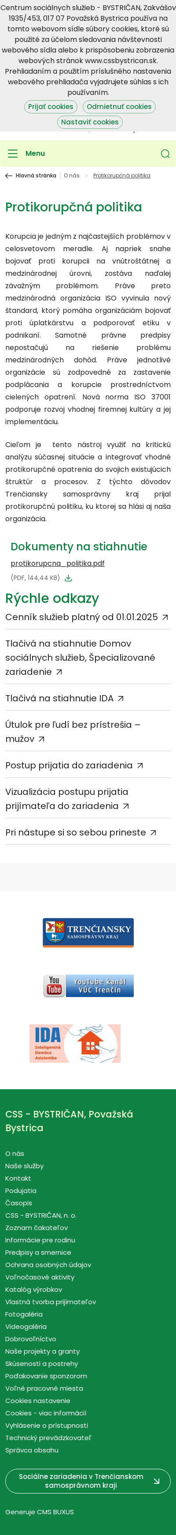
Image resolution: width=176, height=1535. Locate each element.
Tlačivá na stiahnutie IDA (59, 698)
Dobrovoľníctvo (30, 1338)
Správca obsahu (32, 1450)
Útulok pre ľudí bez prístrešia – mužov (73, 732)
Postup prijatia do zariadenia (69, 765)
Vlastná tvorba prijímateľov (50, 1301)
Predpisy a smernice (38, 1252)
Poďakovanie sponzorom (46, 1376)
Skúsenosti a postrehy (41, 1363)
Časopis (18, 1203)
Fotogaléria (24, 1314)
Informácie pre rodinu (40, 1240)
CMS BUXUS (55, 1511)
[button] (165, 153)
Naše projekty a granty (42, 1351)
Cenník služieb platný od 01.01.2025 (81, 617)
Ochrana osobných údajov (48, 1264)
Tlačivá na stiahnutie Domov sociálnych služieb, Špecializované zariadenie (80, 657)
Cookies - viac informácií (45, 1413)
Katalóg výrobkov (33, 1289)
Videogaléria (26, 1326)
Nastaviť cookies (90, 122)
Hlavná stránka (36, 175)
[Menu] (25, 154)
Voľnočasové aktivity (39, 1277)
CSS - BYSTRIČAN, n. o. (41, 1215)
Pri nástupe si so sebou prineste (75, 832)
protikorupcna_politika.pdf (58, 563)
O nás (72, 175)
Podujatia (21, 1190)
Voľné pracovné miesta (44, 1388)
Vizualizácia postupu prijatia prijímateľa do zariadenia (66, 799)
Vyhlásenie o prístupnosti (46, 1425)
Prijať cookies (50, 106)
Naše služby (24, 1165)
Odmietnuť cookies (119, 106)
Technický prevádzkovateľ (48, 1437)
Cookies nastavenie (37, 1400)
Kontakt (18, 1178)
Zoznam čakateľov (36, 1227)
